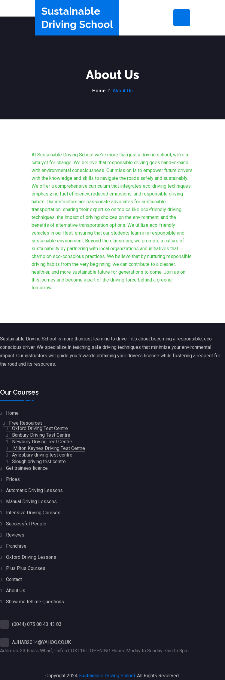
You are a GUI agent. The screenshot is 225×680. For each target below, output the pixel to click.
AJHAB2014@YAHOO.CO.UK (41, 642)
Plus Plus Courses (25, 568)
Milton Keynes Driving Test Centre (48, 448)
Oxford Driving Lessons (31, 557)
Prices (13, 479)
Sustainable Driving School (107, 675)
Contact (14, 579)
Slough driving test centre (39, 461)
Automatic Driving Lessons (34, 490)
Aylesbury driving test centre (42, 455)
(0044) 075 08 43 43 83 (37, 624)
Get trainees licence (27, 468)
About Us (15, 590)
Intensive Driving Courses (33, 512)
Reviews (15, 535)
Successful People (26, 524)
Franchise (16, 546)
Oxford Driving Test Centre (40, 428)
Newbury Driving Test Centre (42, 442)
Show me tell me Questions (35, 602)
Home (98, 91)
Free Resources (26, 423)
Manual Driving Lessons (31, 501)
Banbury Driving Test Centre (41, 435)
